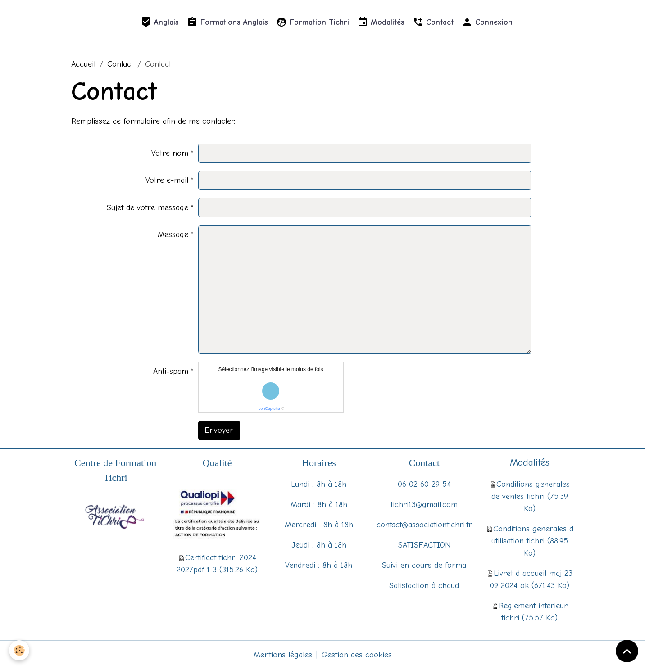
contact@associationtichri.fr (424, 525)
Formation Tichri (312, 22)
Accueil (83, 64)
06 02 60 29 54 (424, 484)
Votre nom (169, 153)
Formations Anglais (227, 22)
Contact (433, 22)
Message (173, 234)
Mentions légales (283, 655)
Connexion (487, 22)
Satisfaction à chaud (424, 585)
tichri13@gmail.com (424, 504)
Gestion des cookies (357, 655)
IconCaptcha (268, 408)
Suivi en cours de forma (424, 565)
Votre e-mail (166, 180)
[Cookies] (19, 650)
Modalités (380, 22)
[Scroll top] (627, 651)
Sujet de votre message (147, 207)
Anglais (160, 22)
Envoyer (218, 430)
